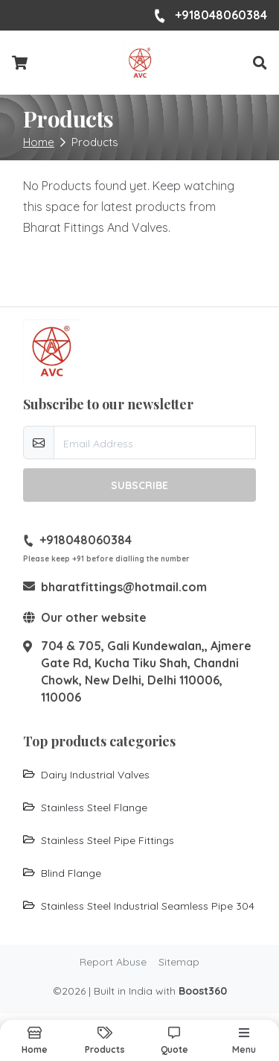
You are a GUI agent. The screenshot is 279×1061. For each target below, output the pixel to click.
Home (38, 142)
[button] (260, 63)
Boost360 (203, 991)
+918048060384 (210, 16)
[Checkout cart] (20, 63)
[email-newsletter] (155, 442)
